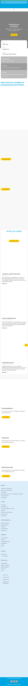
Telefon (3, 42)
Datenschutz (9, 684)
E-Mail (3, 47)
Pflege (3, 501)
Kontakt (19, 684)
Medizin (3, 485)
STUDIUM (4, 72)
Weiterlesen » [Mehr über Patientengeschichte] (4, 372)
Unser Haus (4, 560)
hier (20, 67)
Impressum (15, 684)
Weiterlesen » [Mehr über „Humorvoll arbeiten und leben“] (4, 283)
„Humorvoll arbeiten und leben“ (11, 274)
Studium (3, 551)
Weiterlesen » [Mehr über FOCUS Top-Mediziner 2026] (4, 327)
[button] (14, 10)
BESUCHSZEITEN (6, 59)
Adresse (4, 52)
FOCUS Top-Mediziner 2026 (9, 318)
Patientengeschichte (8, 362)
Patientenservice (6, 520)
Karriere (4, 65)
